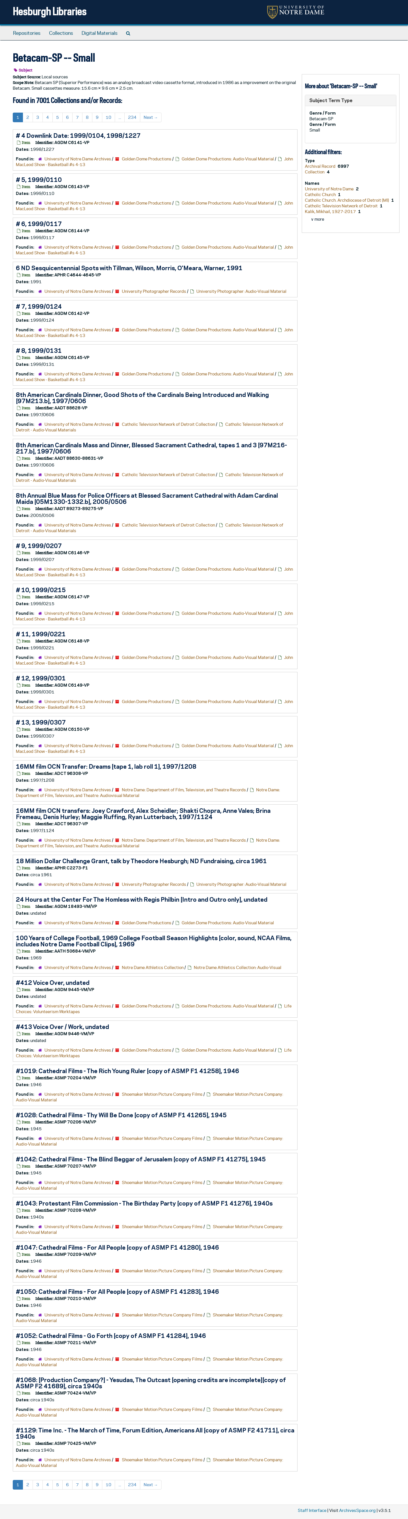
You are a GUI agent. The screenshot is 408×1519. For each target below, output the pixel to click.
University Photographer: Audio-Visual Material (241, 291)
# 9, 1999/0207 (39, 545)
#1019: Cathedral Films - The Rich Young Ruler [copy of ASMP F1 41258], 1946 (127, 1070)
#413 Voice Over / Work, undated (62, 1026)
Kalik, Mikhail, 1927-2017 (331, 211)
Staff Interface (312, 1510)
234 (132, 117)
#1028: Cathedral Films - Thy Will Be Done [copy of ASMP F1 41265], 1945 (121, 1115)
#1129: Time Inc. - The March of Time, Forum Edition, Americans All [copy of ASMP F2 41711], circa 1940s (155, 1433)
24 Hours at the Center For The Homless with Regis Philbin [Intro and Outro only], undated (141, 899)
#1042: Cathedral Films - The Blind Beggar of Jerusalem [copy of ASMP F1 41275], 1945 (141, 1159)
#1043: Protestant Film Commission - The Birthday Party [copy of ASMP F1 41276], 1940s (144, 1203)
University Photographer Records (154, 291)
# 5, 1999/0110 (39, 179)
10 (108, 117)
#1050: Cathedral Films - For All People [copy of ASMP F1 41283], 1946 (117, 1291)
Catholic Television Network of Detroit (342, 205)
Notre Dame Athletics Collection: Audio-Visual (237, 967)
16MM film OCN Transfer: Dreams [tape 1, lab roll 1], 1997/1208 (106, 766)
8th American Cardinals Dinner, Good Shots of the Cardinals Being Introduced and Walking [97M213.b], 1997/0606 (142, 397)
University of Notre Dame (329, 188)
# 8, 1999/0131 (39, 350)
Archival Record (320, 166)
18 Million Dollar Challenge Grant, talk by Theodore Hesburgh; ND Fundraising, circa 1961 (141, 861)
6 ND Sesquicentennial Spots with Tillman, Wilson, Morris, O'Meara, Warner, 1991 (129, 268)
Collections (61, 33)
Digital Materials (100, 33)
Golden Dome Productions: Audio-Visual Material (228, 158)
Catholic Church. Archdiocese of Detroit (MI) (347, 200)
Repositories (27, 33)
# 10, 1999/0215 (41, 589)
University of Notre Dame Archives (77, 158)
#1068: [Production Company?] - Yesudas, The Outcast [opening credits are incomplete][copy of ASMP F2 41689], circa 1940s (151, 1382)
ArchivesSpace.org (357, 1510)
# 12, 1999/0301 (41, 678)
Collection (315, 171)
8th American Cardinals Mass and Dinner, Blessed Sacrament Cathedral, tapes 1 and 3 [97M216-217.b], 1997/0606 (151, 448)
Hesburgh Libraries (49, 11)
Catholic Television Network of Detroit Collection (168, 424)
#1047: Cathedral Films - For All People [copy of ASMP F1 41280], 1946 (117, 1247)
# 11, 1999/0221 (41, 634)
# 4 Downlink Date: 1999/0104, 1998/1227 (78, 135)
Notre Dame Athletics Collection (153, 967)
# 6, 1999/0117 (39, 223)
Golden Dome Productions (146, 158)
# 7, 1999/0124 (39, 306)
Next (151, 117)
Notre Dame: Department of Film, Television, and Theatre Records (184, 789)
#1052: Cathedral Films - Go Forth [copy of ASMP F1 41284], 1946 (111, 1335)
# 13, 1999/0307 (41, 722)
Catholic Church (321, 194)
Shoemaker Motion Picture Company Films (162, 1094)
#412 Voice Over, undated (53, 982)
